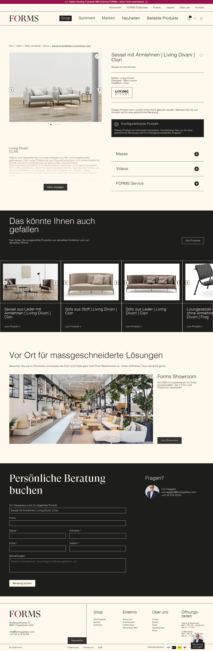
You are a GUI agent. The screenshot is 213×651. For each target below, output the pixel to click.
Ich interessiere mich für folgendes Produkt (33, 505)
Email (13, 543)
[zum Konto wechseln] (201, 18)
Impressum (88, 648)
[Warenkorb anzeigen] (188, 18)
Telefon (74, 543)
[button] (100, 90)
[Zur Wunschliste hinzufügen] (201, 55)
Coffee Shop (128, 625)
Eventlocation (129, 622)
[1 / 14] (30, 282)
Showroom (115, 7)
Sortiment (87, 18)
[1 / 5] (55, 87)
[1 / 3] (91, 282)
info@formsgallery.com (22, 632)
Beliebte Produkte (162, 18)
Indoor (19, 46)
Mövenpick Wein (130, 628)
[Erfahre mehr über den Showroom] (169, 440)
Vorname (75, 530)
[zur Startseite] (23, 18)
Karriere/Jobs (158, 628)
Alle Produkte (100, 619)
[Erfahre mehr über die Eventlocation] (77, 640)
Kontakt (199, 7)
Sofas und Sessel (32, 46)
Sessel (46, 46)
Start (11, 46)
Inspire (170, 7)
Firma (12, 518)
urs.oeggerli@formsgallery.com (178, 492)
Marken (108, 18)
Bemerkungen (17, 556)
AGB (100, 648)
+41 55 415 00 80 (171, 495)
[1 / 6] (152, 282)
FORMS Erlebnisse (137, 7)
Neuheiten (131, 18)
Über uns (185, 7)
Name (13, 530)
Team (154, 625)
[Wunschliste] (195, 18)
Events (157, 7)
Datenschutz (73, 648)
